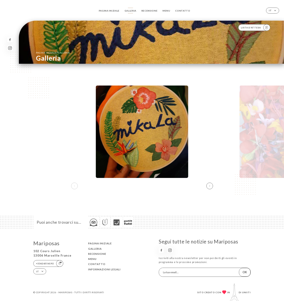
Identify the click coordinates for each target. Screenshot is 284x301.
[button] (209, 186)
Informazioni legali (104, 269)
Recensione (149, 10)
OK (244, 272)
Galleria (131, 10)
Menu (166, 10)
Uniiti (246, 292)
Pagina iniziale (109, 10)
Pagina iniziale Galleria (53, 52)
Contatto (182, 10)
